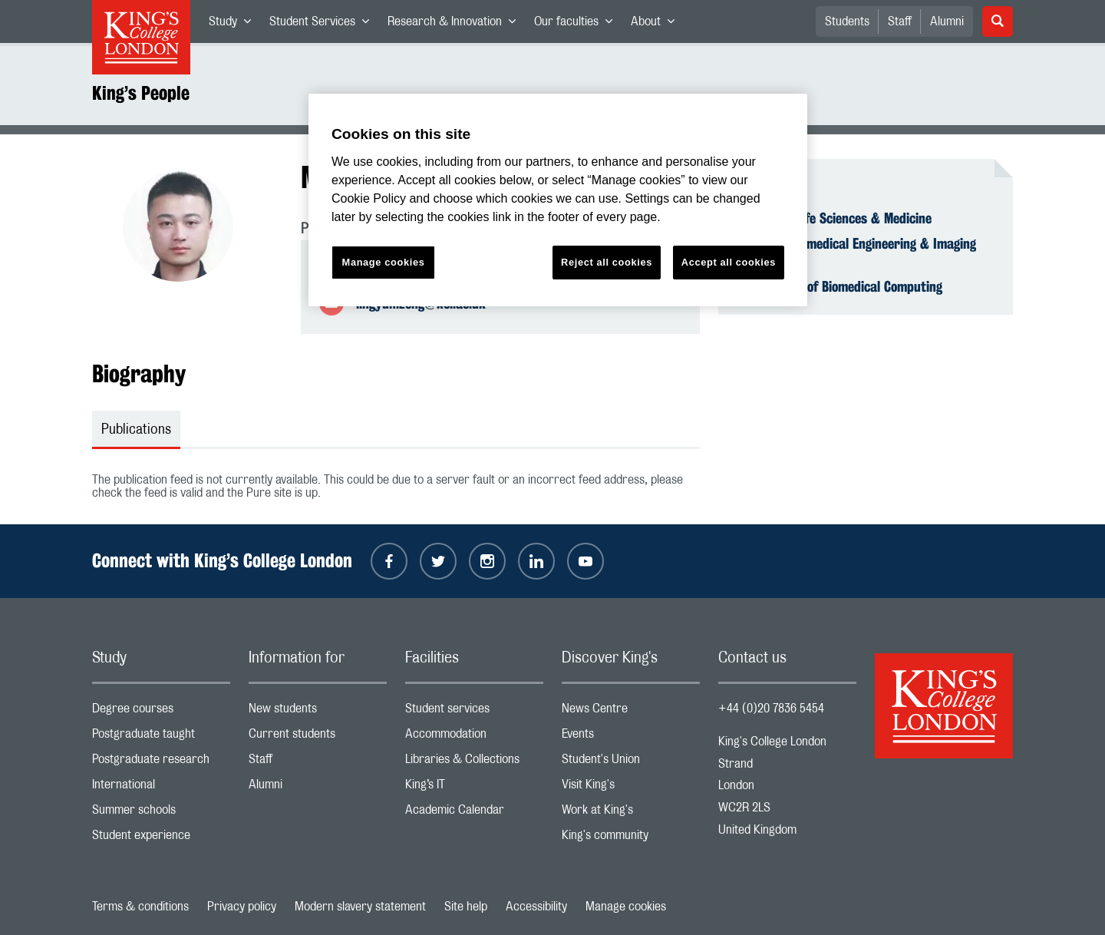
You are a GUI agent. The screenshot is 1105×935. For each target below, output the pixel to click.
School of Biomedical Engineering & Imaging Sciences (856, 251)
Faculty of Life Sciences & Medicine (834, 218)
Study (234, 24)
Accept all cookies (728, 262)
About (657, 24)
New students (318, 712)
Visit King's (631, 788)
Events (631, 737)
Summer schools (161, 813)
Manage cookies (625, 906)
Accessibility (536, 906)
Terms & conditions (140, 906)
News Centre (631, 712)
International (161, 788)
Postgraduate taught (161, 737)
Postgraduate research (161, 762)
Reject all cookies (606, 262)
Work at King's (631, 813)
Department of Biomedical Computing (839, 286)
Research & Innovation (456, 24)
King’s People (141, 93)
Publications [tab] (136, 430)
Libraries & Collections (474, 762)
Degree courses (161, 712)
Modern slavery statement (360, 906)
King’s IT (474, 788)
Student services (474, 712)
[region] (557, 200)
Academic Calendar (474, 813)
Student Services (323, 24)
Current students (318, 737)
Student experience (161, 838)
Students (847, 21)
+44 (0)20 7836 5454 (771, 708)
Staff (900, 21)
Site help (465, 906)
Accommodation (474, 737)
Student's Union (631, 762)
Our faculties (578, 24)
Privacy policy (241, 906)
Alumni (947, 21)
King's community (631, 838)
